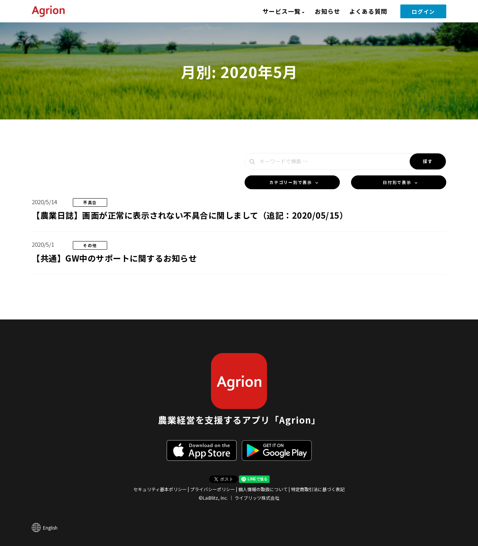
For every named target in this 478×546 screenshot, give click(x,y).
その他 (90, 245)
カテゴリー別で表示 (290, 182)
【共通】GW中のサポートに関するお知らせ (114, 258)
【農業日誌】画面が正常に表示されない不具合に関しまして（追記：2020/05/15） (190, 215)
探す (428, 161)
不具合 (90, 202)
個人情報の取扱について (263, 489)
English (50, 527)
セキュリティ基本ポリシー (160, 489)
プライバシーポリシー (212, 489)
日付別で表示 (397, 182)
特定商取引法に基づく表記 (318, 489)
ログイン (423, 11)
